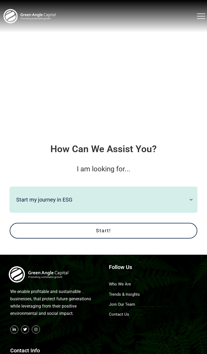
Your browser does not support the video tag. (103, 67)
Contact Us (119, 310)
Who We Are (120, 280)
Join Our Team (122, 300)
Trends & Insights (124, 290)
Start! (103, 227)
